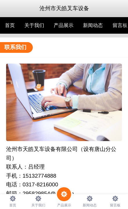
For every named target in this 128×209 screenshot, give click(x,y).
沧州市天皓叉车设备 (64, 8)
